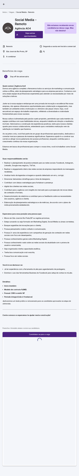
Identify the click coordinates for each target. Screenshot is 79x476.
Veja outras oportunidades (29, 34)
